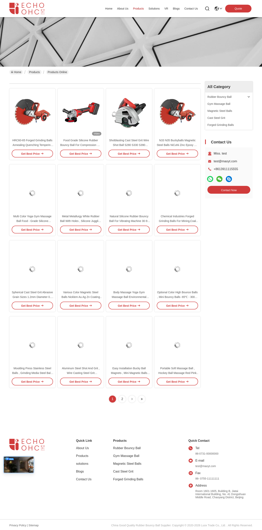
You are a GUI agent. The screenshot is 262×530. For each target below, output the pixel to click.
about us (122, 8)
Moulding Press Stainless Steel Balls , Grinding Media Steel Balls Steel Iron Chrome (32, 373)
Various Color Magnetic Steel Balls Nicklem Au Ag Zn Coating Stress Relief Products (81, 297)
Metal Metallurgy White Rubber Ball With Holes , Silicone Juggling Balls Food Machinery (80, 221)
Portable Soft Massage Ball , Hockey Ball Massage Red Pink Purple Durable (177, 373)
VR (166, 8)
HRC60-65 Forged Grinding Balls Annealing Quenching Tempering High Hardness (32, 145)
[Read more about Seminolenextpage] (131, 399)
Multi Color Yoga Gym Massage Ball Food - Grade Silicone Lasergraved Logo (32, 221)
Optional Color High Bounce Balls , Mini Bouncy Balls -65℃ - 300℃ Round (177, 297)
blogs (176, 8)
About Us (82, 448)
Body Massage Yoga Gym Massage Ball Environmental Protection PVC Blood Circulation (129, 297)
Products (34, 72)
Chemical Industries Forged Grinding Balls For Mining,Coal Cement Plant (177, 221)
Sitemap (34, 525)
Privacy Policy (17, 525)
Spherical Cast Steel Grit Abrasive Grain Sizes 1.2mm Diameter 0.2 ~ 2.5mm (32, 297)
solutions (154, 8)
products (138, 8)
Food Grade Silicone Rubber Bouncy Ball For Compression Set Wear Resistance (80, 145)
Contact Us (83, 479)
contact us (191, 8)
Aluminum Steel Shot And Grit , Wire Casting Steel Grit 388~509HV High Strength (81, 373)
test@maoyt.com (225, 161)
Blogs (80, 471)
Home (108, 8)
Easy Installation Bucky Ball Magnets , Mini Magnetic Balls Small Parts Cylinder (129, 373)
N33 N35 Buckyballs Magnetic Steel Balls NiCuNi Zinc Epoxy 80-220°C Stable (177, 145)
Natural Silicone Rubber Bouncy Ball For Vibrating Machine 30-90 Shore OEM (129, 221)
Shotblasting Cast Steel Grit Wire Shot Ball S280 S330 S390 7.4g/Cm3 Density (129, 145)
